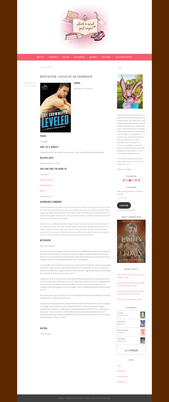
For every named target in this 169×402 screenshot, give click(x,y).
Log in (119, 365)
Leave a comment (30, 86)
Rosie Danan (122, 324)
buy (83, 88)
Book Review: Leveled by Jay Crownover (66, 76)
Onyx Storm (121, 339)
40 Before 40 (53, 57)
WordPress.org (122, 382)
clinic (54, 163)
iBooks (42, 191)
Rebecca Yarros (122, 341)
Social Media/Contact (123, 57)
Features (66, 57)
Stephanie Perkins (123, 315)
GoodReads (44, 174)
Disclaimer (106, 57)
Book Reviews (79, 57)
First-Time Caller (123, 330)
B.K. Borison (122, 332)
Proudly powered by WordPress (71, 398)
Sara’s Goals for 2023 (124, 299)
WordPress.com (104, 398)
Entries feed (121, 371)
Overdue (120, 313)
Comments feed (122, 376)
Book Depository (46, 185)
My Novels (93, 57)
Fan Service (121, 322)
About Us (40, 57)
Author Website (45, 196)
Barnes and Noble (46, 180)
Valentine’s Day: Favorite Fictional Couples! (131, 275)
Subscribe (124, 205)
